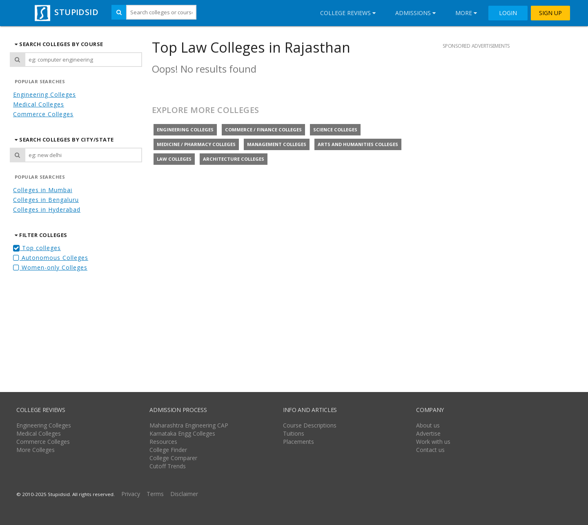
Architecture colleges (233, 159)
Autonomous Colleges (50, 257)
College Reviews (348, 13)
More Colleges (35, 450)
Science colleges (335, 129)
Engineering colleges (185, 129)
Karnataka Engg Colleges (182, 433)
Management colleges (276, 144)
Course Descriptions (309, 425)
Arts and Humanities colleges (358, 144)
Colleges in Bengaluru (46, 200)
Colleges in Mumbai (42, 190)
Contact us (430, 450)
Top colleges (37, 248)
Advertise (428, 433)
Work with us (433, 441)
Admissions (415, 13)
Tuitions (293, 433)
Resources (163, 441)
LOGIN (508, 13)
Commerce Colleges (43, 114)
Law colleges (174, 159)
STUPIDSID (65, 12)
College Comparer (173, 458)
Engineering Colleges (44, 94)
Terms (155, 494)
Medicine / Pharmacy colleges (196, 144)
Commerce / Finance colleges (263, 129)
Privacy (130, 494)
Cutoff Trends (167, 466)
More (466, 13)
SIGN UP (550, 13)
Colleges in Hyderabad (46, 209)
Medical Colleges (38, 104)
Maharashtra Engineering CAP (188, 425)
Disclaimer (184, 494)
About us (428, 425)
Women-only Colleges (50, 267)
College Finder (168, 450)
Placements (298, 441)
